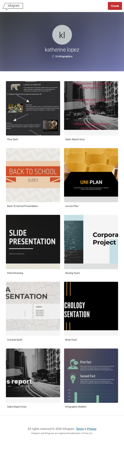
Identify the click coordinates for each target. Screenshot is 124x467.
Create (115, 6)
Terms (80, 429)
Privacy (91, 429)
